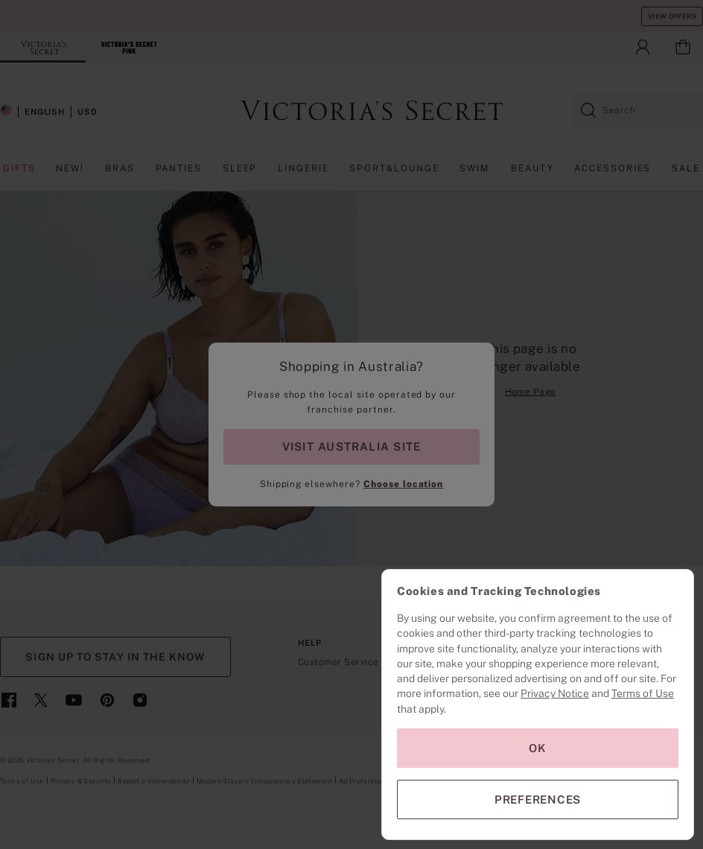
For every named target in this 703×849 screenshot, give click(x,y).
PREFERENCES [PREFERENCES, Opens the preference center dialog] (537, 799)
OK (538, 748)
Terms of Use (642, 693)
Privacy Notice (555, 693)
